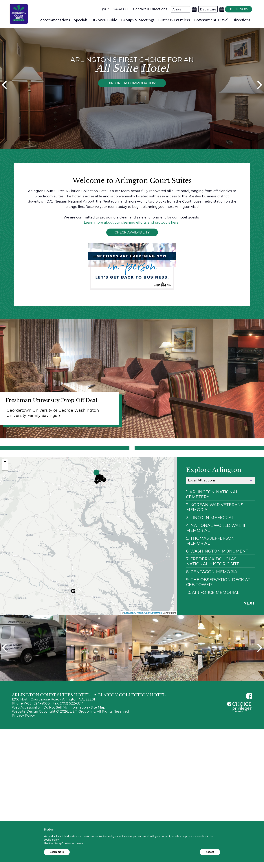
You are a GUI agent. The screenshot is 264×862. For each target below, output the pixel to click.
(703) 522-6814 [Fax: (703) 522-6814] (72, 727)
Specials (80, 20)
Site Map (98, 731)
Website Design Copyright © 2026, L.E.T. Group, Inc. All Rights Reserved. (70, 735)
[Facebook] (249, 720)
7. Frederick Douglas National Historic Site (212, 585)
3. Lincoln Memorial (210, 541)
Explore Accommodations (132, 96)
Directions (241, 20)
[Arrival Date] (178, 9)
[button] (96, 497)
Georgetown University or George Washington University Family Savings (53, 437)
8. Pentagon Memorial (213, 595)
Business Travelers (174, 20)
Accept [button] (210, 851)
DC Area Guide (104, 20)
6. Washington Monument (217, 575)
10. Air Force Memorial (212, 616)
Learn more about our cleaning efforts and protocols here (131, 247)
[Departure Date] (205, 9)
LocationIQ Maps (133, 636)
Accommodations (55, 20)
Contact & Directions (148, 9)
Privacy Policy (23, 739)
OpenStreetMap (153, 636)
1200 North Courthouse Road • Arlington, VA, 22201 (53, 723)
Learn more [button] (57, 851)
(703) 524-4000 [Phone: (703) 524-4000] (112, 9)
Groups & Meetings (137, 20)
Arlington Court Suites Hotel (18, 14)
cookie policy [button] (51, 839)
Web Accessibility (26, 731)
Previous (4, 672)
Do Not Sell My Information (65, 731)
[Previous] (4, 100)
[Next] (259, 100)
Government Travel (211, 20)
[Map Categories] (220, 504)
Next (249, 627)
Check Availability (132, 257)
